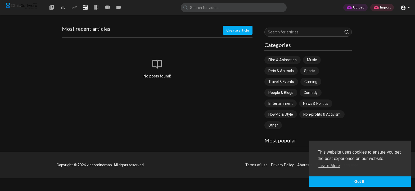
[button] (405, 7)
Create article (237, 30)
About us (304, 165)
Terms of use (256, 165)
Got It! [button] (360, 181)
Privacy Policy (282, 165)
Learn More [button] (329, 165)
